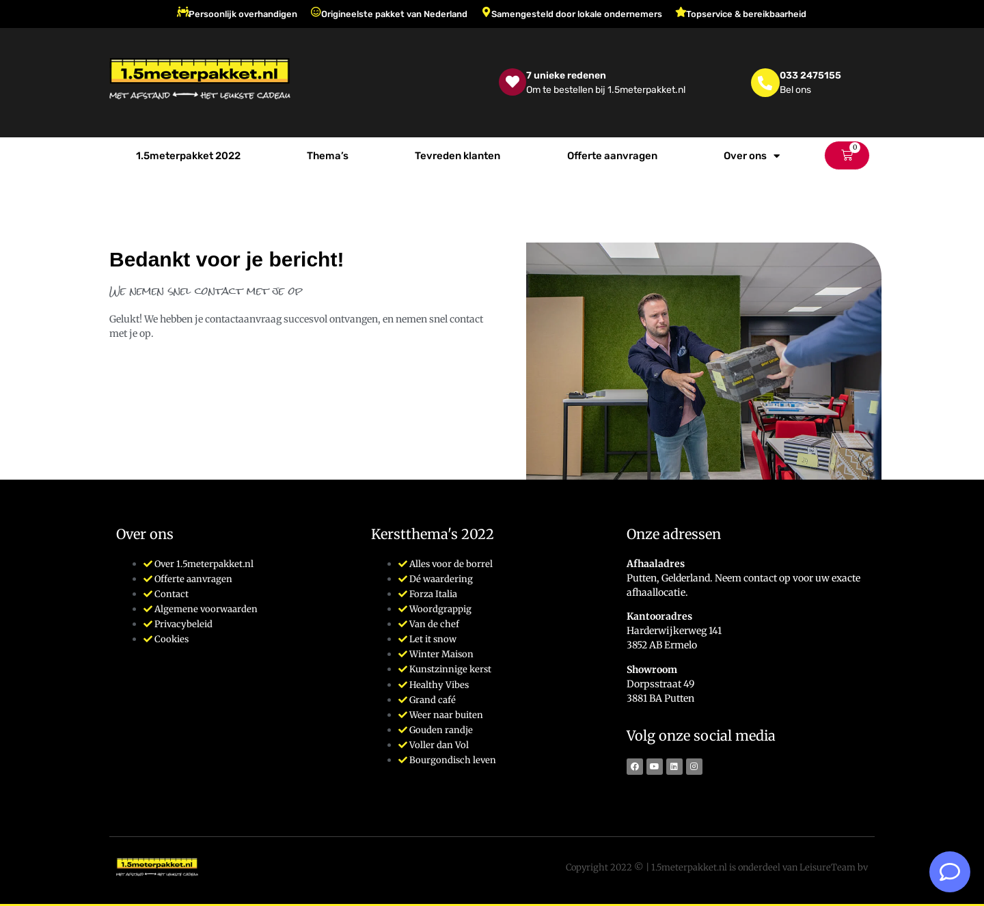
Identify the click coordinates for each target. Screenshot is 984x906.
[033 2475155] (765, 82)
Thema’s (327, 156)
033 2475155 (810, 75)
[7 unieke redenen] (512, 82)
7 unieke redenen (566, 75)
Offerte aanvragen (612, 156)
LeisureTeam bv (834, 867)
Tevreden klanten (457, 156)
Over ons (752, 156)
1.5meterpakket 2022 (188, 156)
